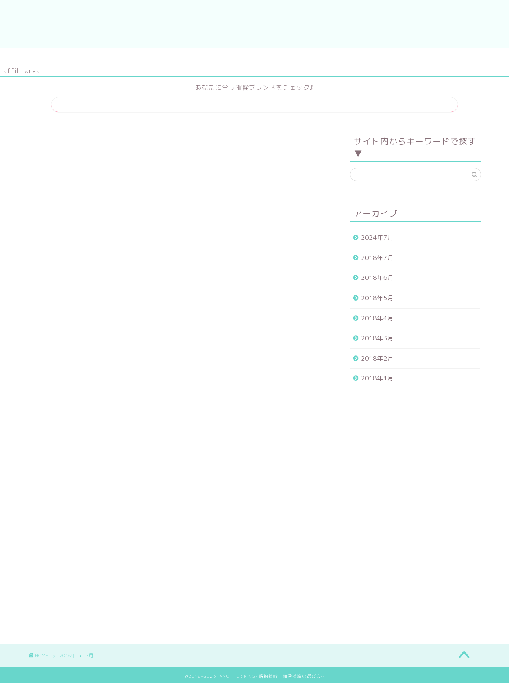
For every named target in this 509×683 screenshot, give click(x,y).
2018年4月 (377, 315)
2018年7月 (377, 255)
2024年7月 (377, 235)
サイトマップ (230, 57)
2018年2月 (377, 355)
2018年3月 (377, 336)
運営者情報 (282, 57)
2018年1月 (377, 376)
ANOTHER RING (254, 24)
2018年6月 (377, 275)
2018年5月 (377, 295)
